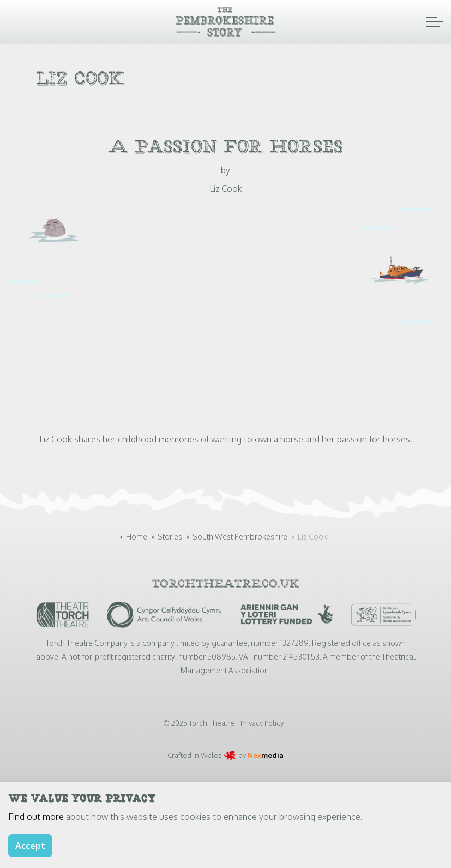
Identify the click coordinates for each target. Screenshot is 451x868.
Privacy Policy (262, 723)
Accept (30, 846)
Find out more (36, 816)
